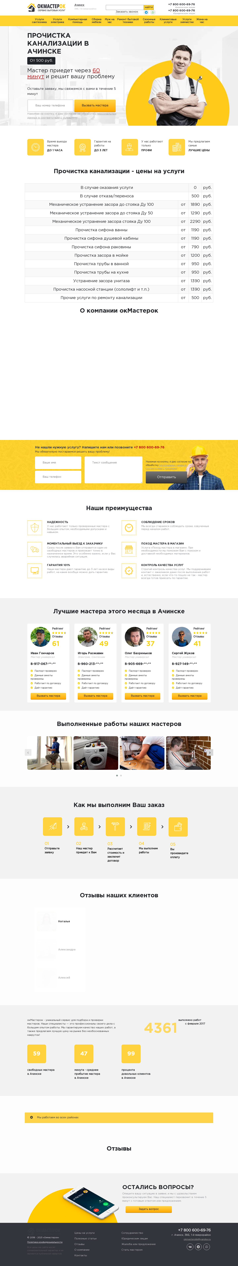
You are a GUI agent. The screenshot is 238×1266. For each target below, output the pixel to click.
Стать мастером (131, 1239)
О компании (81, 1239)
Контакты (80, 1245)
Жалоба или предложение (138, 1233)
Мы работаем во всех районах (54, 1106)
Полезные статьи (85, 1228)
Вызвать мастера (48, 696)
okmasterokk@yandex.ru (197, 1228)
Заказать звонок (127, 12)
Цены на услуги (84, 1222)
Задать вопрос (149, 1198)
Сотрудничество (132, 1222)
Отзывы (79, 1233)
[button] (117, 786)
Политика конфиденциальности (44, 1228)
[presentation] (28, 763)
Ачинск (79, 5)
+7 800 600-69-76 (181, 4)
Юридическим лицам (134, 1228)
